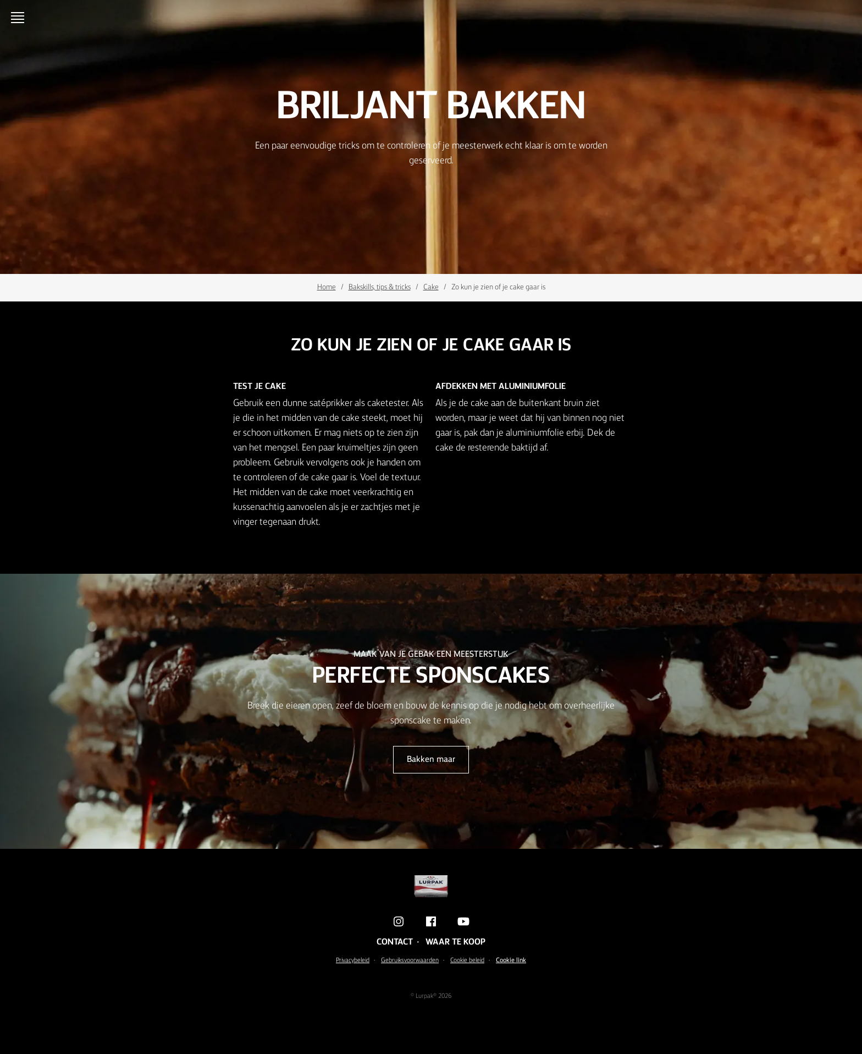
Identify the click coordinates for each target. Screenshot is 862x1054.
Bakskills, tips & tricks (380, 287)
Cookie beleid (467, 960)
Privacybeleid (352, 960)
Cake (431, 287)
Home (326, 287)
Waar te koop (455, 942)
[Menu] (20, 17)
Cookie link (511, 960)
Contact (395, 942)
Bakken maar (431, 759)
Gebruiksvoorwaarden (410, 960)
